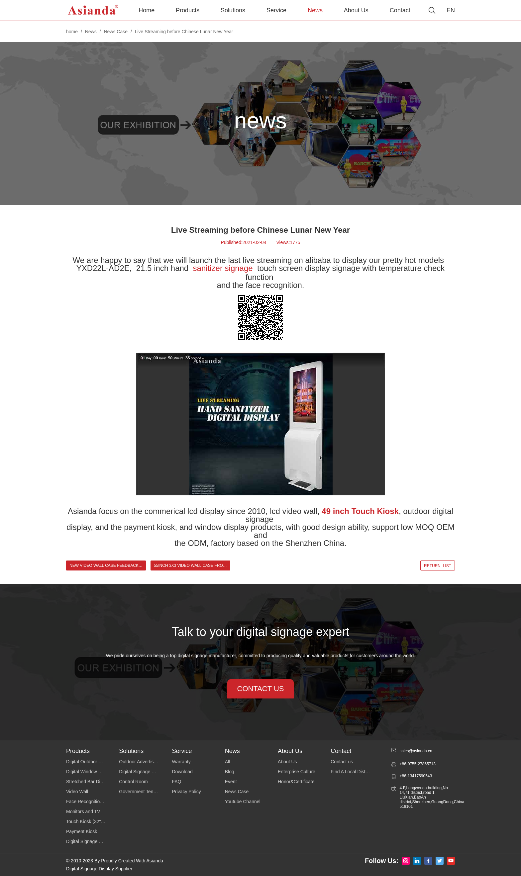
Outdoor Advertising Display (145, 761)
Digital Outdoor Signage (91, 761)
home (72, 31)
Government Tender (139, 791)
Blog (229, 771)
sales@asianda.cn (415, 751)
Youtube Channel (242, 801)
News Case (116, 31)
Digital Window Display (89, 771)
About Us (356, 10)
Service (276, 10)
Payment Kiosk (81, 831)
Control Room (133, 781)
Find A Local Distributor (354, 771)
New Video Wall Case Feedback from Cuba (107, 565)
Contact (400, 10)
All (227, 761)
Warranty (181, 761)
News (315, 10)
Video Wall (77, 791)
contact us (260, 689)
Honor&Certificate (296, 781)
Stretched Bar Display (88, 781)
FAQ (176, 781)
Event (231, 781)
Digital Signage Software (144, 771)
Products (187, 10)
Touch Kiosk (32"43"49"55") (92, 821)
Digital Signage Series (89, 841)
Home (147, 10)
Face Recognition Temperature (92, 801)
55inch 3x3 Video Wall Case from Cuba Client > (192, 565)
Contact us (342, 761)
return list (437, 565)
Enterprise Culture (296, 771)
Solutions (233, 10)
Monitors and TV (83, 811)
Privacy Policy (186, 791)
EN (451, 10)
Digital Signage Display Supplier (99, 868)
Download (182, 771)
